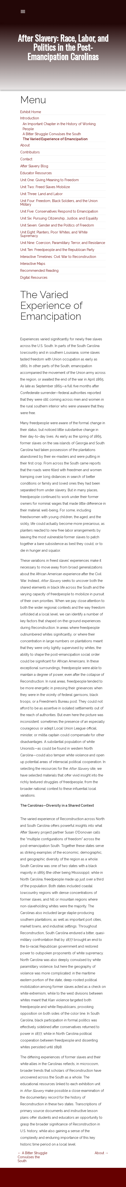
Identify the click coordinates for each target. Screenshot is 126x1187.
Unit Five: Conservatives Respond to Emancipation (59, 211)
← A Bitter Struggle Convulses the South (32, 1157)
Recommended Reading (39, 270)
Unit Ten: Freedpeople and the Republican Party (57, 250)
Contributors (30, 152)
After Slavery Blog (34, 166)
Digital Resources (33, 277)
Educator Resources (36, 173)
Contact (26, 159)
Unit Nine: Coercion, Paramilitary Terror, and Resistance (62, 243)
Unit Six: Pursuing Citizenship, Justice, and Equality (59, 218)
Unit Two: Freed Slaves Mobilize (45, 187)
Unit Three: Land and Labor (41, 194)
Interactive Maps (32, 264)
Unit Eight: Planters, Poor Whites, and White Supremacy (53, 234)
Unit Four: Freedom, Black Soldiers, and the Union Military (59, 202)
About (25, 145)
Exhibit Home (30, 112)
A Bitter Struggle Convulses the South (52, 134)
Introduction (29, 118)
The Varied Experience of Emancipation (55, 139)
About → (101, 1153)
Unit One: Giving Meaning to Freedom (49, 180)
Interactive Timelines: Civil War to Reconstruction (58, 257)
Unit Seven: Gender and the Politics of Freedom (57, 225)
